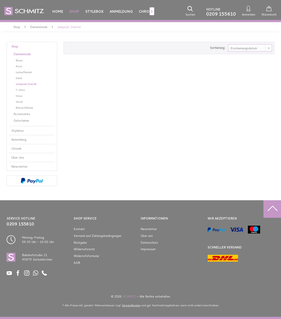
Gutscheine (21, 120)
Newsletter (19, 166)
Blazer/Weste (24, 108)
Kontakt (79, 229)
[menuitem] (57, 11)
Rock (19, 66)
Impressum (148, 249)
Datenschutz (149, 242)
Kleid (19, 78)
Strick (19, 102)
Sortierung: (217, 48)
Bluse (19, 60)
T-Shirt (20, 90)
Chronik (16, 148)
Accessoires (21, 114)
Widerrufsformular (86, 256)
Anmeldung (18, 139)
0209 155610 (221, 14)
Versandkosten (131, 305)
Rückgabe (80, 242)
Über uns (146, 236)
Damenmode (22, 54)
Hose (19, 96)
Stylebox (17, 130)
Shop (14, 46)
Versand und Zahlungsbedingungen (97, 236)
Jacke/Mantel (24, 72)
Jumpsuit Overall (26, 84)
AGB (77, 263)
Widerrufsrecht (84, 249)
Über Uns (17, 157)
